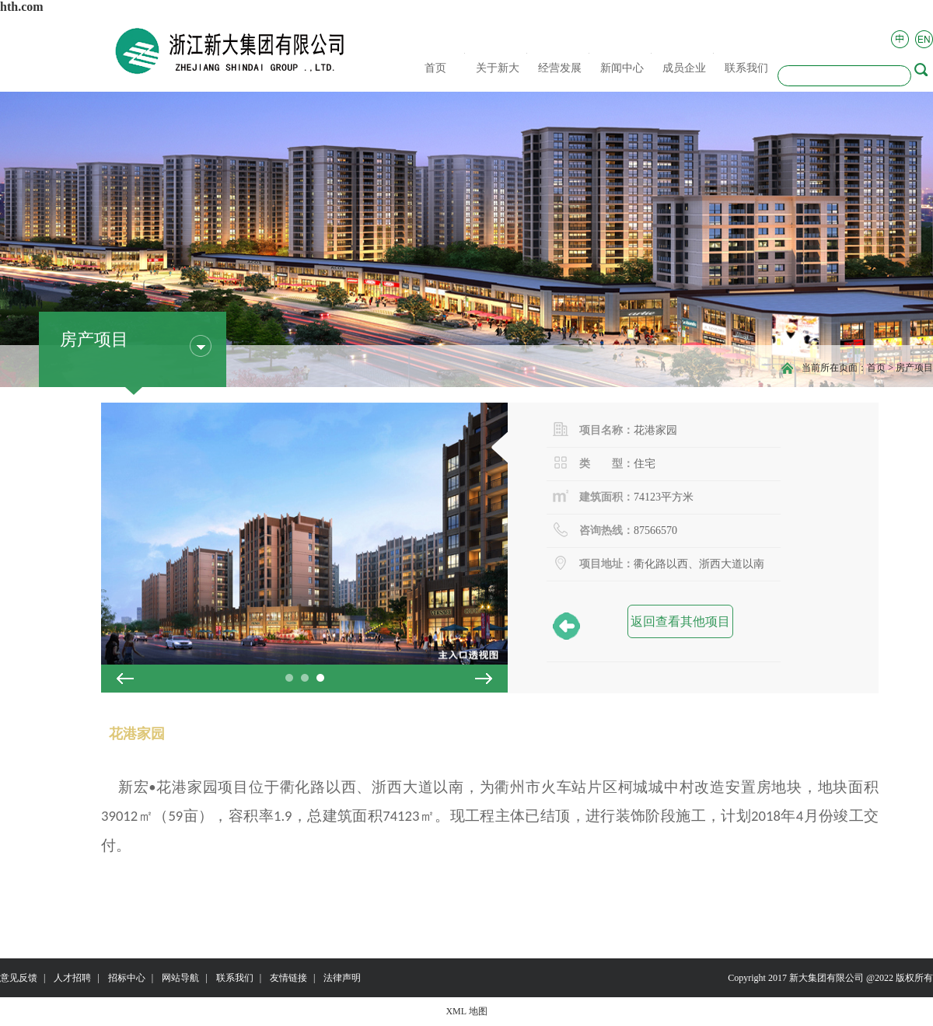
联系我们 (234, 977)
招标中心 (126, 977)
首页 (876, 367)
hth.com (22, 6)
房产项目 (914, 367)
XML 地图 (466, 1011)
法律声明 (342, 977)
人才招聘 (72, 977)
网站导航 (180, 977)
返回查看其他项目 (678, 625)
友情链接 (288, 977)
